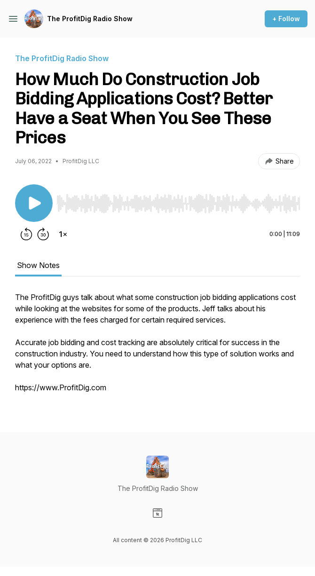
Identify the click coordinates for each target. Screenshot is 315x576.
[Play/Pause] (34, 203)
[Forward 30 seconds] (43, 234)
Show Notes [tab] (38, 265)
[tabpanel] (157, 347)
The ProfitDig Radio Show (90, 19)
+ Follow (286, 19)
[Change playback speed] (63, 234)
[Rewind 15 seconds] (26, 234)
